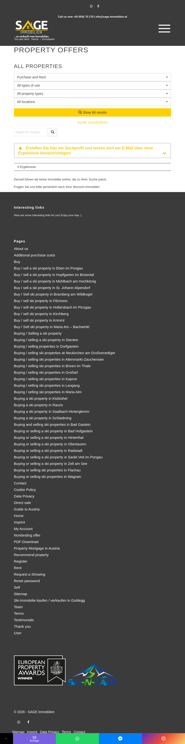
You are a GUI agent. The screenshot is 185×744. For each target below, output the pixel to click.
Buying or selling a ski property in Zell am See (50, 464)
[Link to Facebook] (98, 6)
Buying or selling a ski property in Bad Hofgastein (53, 431)
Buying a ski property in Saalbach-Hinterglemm (51, 411)
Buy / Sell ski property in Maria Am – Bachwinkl (51, 327)
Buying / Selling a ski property (38, 333)
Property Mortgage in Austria (37, 548)
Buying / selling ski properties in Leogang (47, 385)
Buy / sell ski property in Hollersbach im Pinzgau (52, 307)
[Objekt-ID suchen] (31, 132)
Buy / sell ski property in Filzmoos (41, 301)
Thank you (22, 626)
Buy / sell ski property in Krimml (39, 320)
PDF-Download (26, 542)
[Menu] (163, 28)
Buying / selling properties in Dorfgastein (46, 346)
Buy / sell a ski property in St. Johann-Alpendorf (52, 288)
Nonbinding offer (27, 535)
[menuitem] (163, 28)
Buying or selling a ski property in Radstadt (48, 450)
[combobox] (92, 102)
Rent (18, 568)
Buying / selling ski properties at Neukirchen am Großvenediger (64, 353)
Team (18, 607)
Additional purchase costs (34, 255)
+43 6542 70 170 (83, 16)
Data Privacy (24, 496)
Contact (20, 483)
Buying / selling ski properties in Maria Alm (48, 392)
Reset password (27, 581)
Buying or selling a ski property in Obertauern (50, 444)
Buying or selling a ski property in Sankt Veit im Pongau (58, 457)
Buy (17, 262)
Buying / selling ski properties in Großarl (46, 372)
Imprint (19, 522)
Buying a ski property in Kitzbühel (41, 398)
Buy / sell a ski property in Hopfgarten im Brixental (54, 275)
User (18, 633)
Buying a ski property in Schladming (42, 418)
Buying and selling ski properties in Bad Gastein (52, 424)
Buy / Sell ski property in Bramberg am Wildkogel (53, 294)
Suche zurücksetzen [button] (92, 122)
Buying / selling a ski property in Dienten (46, 340)
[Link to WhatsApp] (91, 6)
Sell (17, 587)
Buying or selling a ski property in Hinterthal (48, 437)
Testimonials (24, 620)
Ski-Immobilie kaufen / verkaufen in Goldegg (49, 600)
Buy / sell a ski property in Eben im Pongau (48, 268)
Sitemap (20, 594)
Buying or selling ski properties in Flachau (47, 470)
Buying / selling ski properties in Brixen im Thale (52, 366)
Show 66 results (92, 112)
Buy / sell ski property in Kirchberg (41, 314)
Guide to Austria (27, 509)
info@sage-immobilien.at (111, 16)
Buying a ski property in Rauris (38, 405)
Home (19, 516)
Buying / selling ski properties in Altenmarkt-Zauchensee (59, 359)
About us (21, 249)
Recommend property (31, 555)
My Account (23, 529)
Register (20, 561)
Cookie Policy (25, 490)
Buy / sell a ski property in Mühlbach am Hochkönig (55, 281)
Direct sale (22, 503)
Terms (19, 613)
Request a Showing (29, 574)
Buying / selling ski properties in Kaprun (45, 379)
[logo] (77, 28)
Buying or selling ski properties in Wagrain (47, 477)
